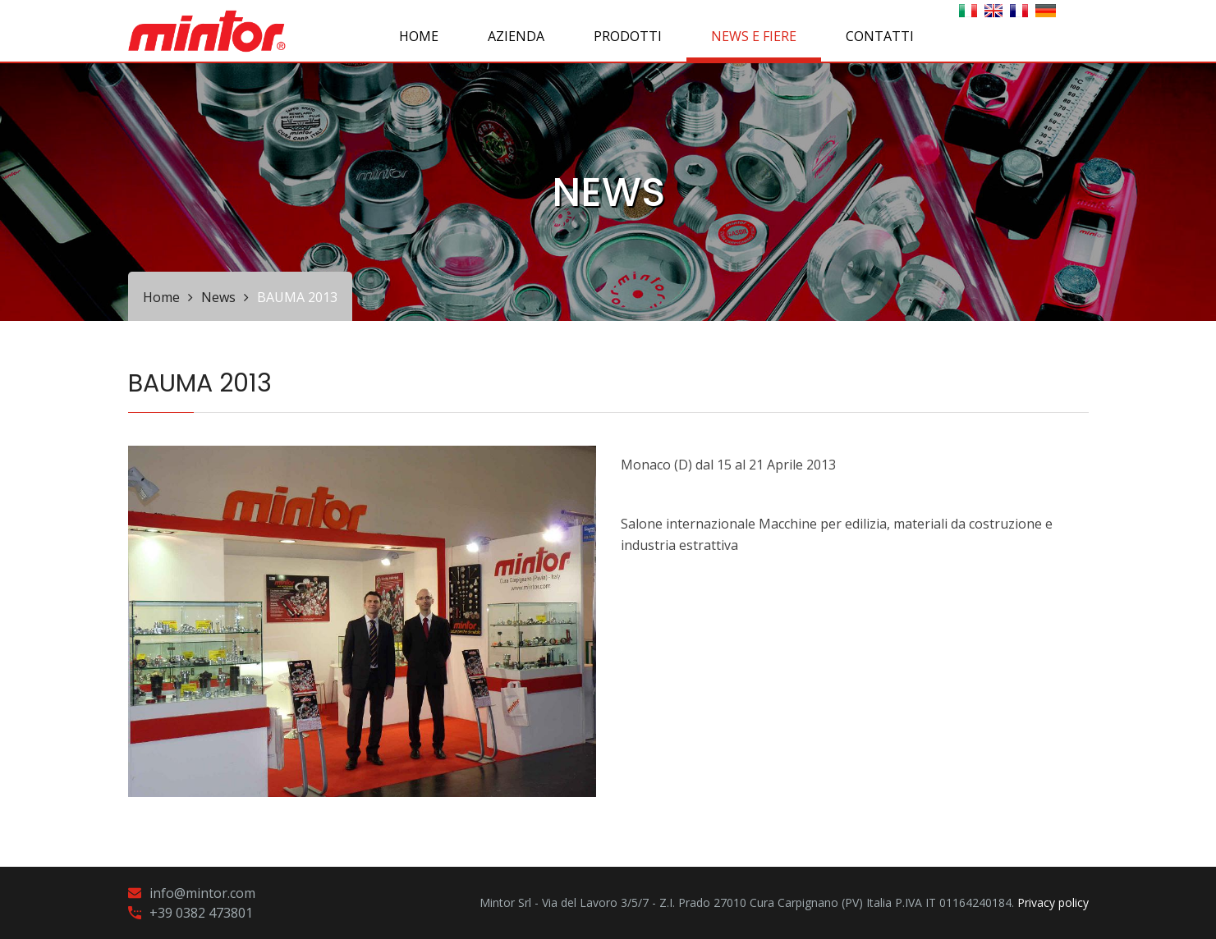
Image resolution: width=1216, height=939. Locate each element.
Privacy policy (1053, 902)
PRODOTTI (628, 36)
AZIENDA (516, 36)
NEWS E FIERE (753, 36)
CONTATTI (880, 36)
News (218, 297)
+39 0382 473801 (201, 913)
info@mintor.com (202, 893)
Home (418, 36)
